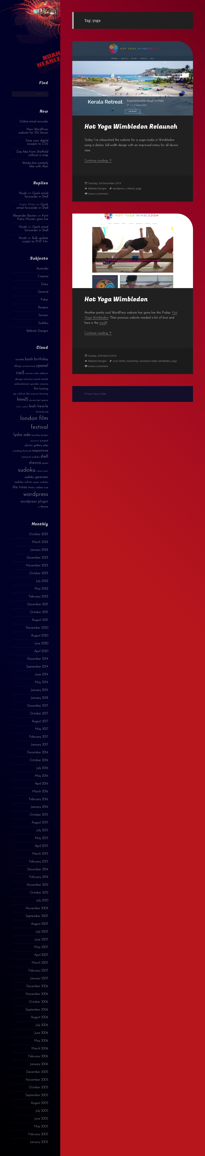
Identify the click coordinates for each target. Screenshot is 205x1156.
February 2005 (38, 1134)
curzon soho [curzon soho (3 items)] (32, 373)
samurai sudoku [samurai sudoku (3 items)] (30, 457)
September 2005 (36, 1095)
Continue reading (98, 160)
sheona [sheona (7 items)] (35, 463)
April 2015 (41, 846)
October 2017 (39, 713)
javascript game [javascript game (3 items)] (38, 400)
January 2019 (39, 690)
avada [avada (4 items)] (19, 359)
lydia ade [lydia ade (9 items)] (21, 435)
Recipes (43, 307)
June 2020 (41, 643)
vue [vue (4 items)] (46, 487)
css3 (115, 361)
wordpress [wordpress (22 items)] (35, 494)
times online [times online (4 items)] (35, 487)
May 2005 (41, 1126)
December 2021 (37, 604)
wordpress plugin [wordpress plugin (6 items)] (34, 501)
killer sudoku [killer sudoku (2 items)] (22, 407)
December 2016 (37, 752)
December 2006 (37, 986)
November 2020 (37, 627)
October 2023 (38, 573)
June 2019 (41, 674)
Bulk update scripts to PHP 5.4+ (35, 240)
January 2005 (39, 1142)
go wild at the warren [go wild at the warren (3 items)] (26, 393)
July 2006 (41, 1025)
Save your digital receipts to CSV (37, 142)
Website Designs (37, 331)
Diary (44, 284)
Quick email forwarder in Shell (36, 195)
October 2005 (38, 1087)
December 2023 (37, 557)
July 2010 (42, 900)
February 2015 (38, 861)
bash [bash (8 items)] (29, 359)
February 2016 (38, 799)
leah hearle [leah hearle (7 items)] (38, 406)
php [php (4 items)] (45, 445)
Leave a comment (98, 193)
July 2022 (42, 581)
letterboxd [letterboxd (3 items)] (42, 412)
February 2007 (38, 970)
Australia (42, 268)
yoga (138, 188)
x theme (130, 188)
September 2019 (37, 666)
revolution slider (148, 361)
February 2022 (38, 596)
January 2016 (39, 807)
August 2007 (39, 924)
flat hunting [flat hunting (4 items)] (41, 388)
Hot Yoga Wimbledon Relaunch (130, 126)
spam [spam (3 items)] (45, 463)
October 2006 (38, 1002)
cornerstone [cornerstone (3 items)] (28, 366)
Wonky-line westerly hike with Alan (35, 164)
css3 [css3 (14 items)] (20, 372)
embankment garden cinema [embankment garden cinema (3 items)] (31, 384)
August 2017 (40, 721)
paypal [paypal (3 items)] (44, 440)
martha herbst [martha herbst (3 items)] (39, 435)
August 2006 (39, 1017)
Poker (44, 299)
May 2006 (41, 1040)
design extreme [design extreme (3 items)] (24, 379)
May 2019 (41, 682)
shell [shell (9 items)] (44, 456)
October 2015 (39, 814)
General (43, 292)
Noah (23, 193)
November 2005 (37, 1079)
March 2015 (40, 853)
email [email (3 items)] (37, 379)
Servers (43, 315)
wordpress (119, 188)
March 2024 (40, 542)
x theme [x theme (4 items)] (43, 506)
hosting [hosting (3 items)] (44, 393)
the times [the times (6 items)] (20, 487)
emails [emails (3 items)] (44, 379)
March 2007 (40, 962)
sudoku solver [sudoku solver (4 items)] (23, 482)
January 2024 (39, 550)
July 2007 (42, 931)
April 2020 (41, 651)
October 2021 (39, 612)
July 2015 (42, 830)
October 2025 (38, 534)
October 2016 (39, 760)
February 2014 (38, 877)
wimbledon (164, 361)
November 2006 (37, 994)
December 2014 (37, 869)
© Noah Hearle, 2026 (95, 394)
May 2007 (41, 947)
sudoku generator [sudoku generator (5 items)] (36, 477)
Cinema (43, 276)
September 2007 (37, 916)
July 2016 (42, 768)
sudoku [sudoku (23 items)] (26, 470)
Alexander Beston (24, 215)
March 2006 (39, 1048)
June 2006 (41, 1033)
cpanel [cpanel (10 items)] (42, 365)
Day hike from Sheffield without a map (32, 153)
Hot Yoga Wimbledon (116, 299)
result (102, 323)
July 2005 (41, 1111)
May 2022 (41, 588)
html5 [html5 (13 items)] (22, 399)
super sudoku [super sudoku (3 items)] (40, 482)
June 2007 (41, 939)
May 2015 (41, 838)
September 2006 (36, 1009)
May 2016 (41, 776)
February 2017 (38, 736)
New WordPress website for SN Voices (33, 131)
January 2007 (39, 978)
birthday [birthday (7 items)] (41, 359)
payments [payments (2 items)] (34, 441)
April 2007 (41, 955)
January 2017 (39, 744)
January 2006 (39, 1064)
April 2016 (41, 783)
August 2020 (39, 635)
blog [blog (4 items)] (18, 366)
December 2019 (37, 659)
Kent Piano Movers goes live (32, 217)
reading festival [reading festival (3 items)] (22, 451)
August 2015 (40, 822)
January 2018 (39, 698)
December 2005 (37, 1072)
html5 (122, 361)
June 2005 (41, 1118)
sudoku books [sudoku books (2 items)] (42, 471)
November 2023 (37, 565)
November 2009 (37, 908)
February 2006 (38, 1056)
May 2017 (41, 729)
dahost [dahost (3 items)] (44, 373)
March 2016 (40, 791)
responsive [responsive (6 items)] (40, 451)
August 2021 (40, 620)
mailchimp (132, 361)
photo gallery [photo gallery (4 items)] (33, 445)
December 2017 (37, 705)
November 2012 (37, 885)
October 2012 (39, 892)
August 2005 (39, 1103)
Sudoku (43, 323)
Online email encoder (33, 121)
